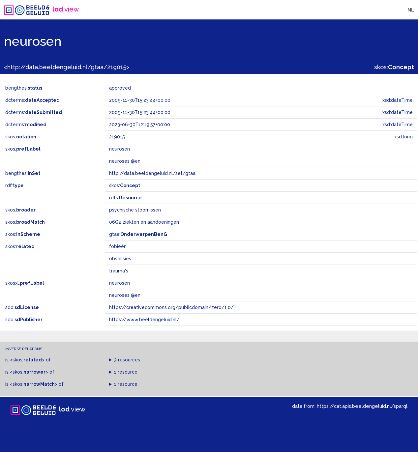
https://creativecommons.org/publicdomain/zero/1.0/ (171, 307)
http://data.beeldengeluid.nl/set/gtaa (152, 173)
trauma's (118, 270)
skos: (394, 67)
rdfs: (125, 197)
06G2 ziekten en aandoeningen (144, 222)
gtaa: (138, 234)
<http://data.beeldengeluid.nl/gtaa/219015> (66, 67)
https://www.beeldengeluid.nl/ (144, 319)
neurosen (119, 283)
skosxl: (24, 283)
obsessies (120, 258)
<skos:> (27, 359)
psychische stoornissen (135, 209)
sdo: (22, 307)
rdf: (14, 185)
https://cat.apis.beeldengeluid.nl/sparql (362, 406)
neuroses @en (124, 295)
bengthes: (23, 88)
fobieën (118, 246)
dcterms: (32, 100)
